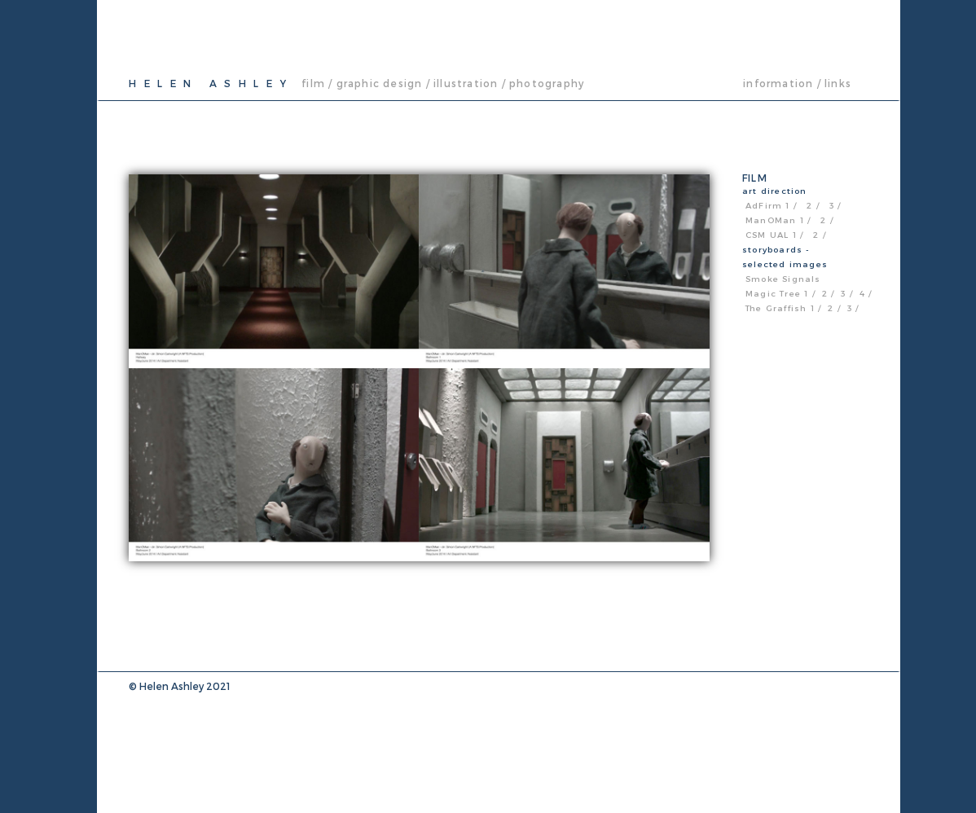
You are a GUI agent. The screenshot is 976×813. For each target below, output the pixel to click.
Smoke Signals (783, 278)
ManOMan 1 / (778, 220)
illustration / (469, 83)
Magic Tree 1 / (780, 293)
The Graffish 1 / (783, 308)
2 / (815, 205)
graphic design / (383, 83)
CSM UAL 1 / (774, 235)
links (837, 83)
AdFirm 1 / (772, 205)
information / (782, 83)
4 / (866, 293)
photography (546, 83)
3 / (835, 205)
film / (316, 83)
